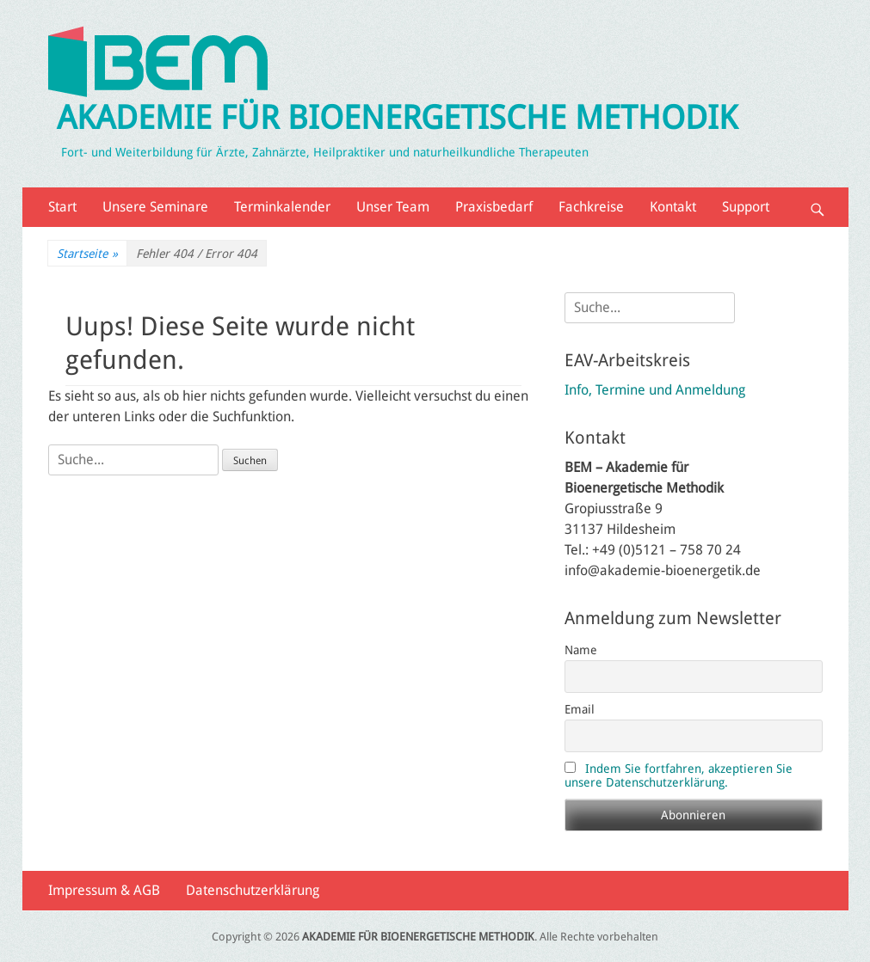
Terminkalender (282, 207)
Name (581, 650)
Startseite (87, 254)
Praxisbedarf (494, 207)
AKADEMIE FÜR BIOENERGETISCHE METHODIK (397, 118)
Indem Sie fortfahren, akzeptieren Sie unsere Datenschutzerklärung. (679, 775)
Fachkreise (591, 207)
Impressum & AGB (104, 890)
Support (745, 207)
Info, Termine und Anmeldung (655, 390)
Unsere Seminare (155, 207)
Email (580, 709)
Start (62, 207)
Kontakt (673, 207)
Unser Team (392, 207)
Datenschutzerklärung (252, 890)
